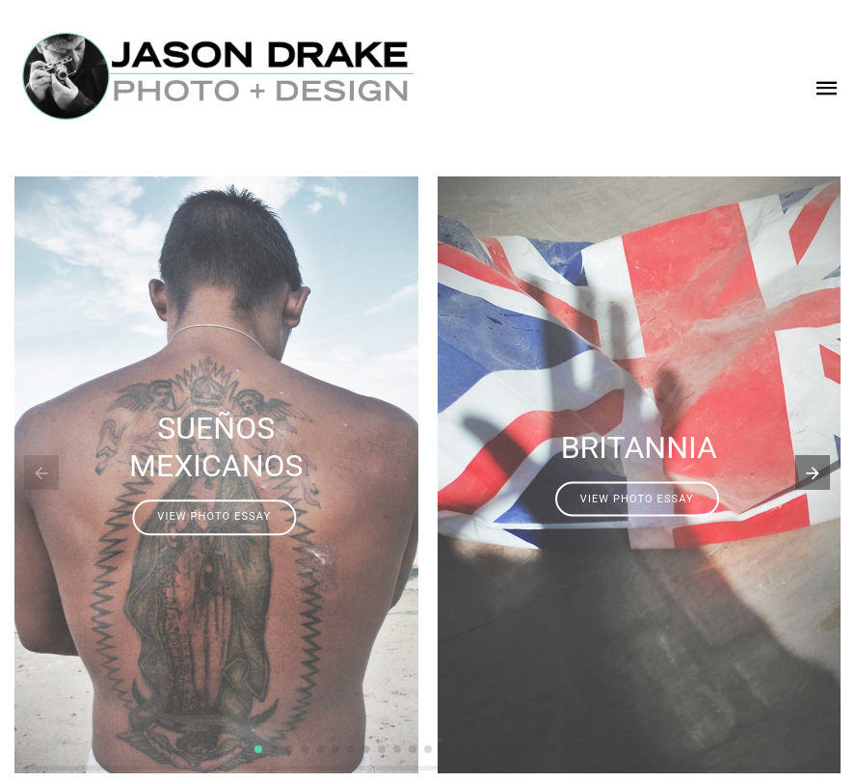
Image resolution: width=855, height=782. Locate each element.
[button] (258, 749)
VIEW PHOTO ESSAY (214, 517)
